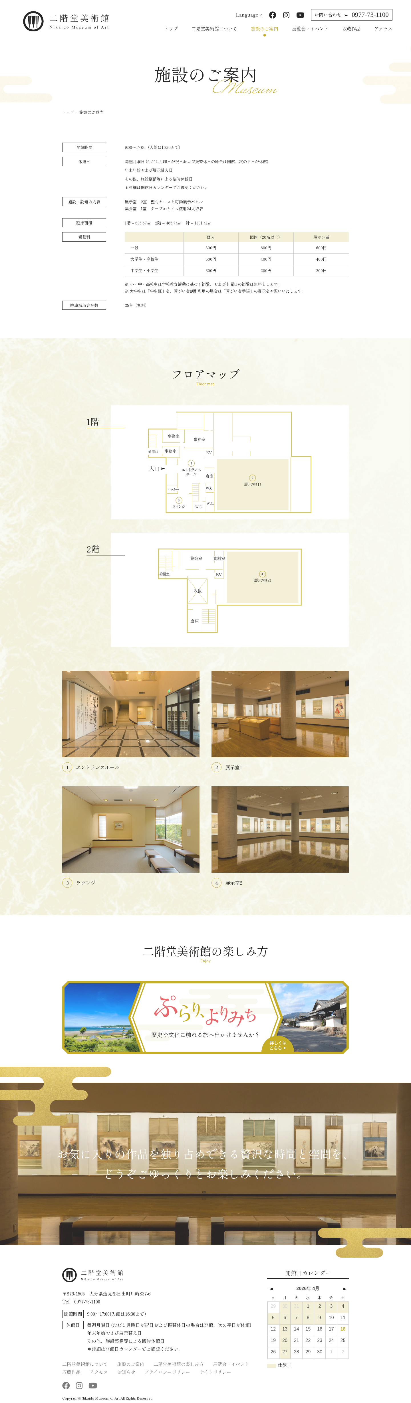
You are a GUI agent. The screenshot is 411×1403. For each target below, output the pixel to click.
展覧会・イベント (310, 28)
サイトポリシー (215, 1371)
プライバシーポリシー (167, 1371)
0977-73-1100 (351, 14)
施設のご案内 (264, 28)
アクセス (383, 28)
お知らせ (126, 1371)
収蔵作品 (351, 28)
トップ (171, 28)
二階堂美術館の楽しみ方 (179, 1363)
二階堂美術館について (214, 28)
